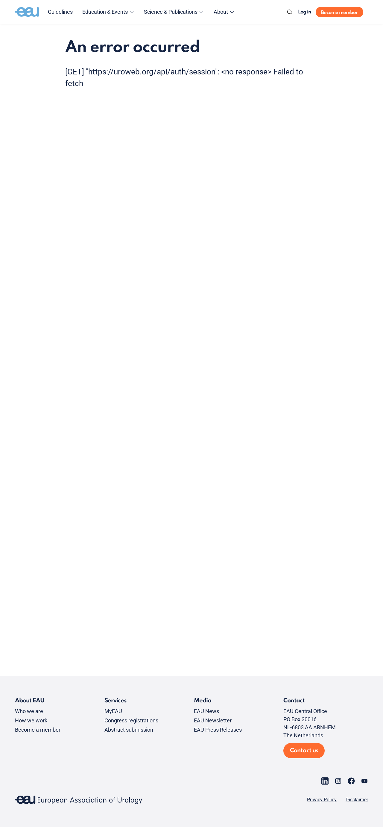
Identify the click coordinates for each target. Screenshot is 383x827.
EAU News (206, 711)
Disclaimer (357, 799)
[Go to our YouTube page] (364, 781)
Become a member (37, 730)
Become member (339, 12)
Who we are (29, 711)
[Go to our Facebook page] (351, 781)
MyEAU (113, 711)
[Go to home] (27, 12)
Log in (304, 12)
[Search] (290, 12)
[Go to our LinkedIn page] (325, 781)
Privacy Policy (322, 799)
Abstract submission (128, 730)
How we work (31, 720)
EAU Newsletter (213, 720)
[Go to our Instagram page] (338, 781)
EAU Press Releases (218, 730)
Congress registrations (131, 720)
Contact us (304, 751)
